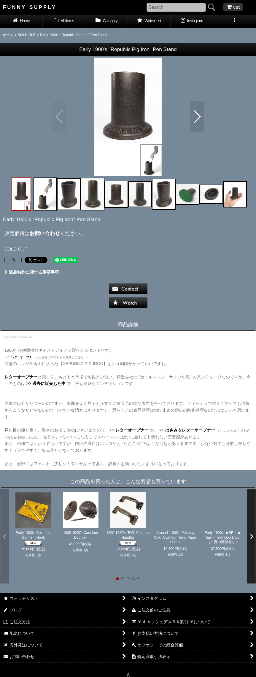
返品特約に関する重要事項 (31, 272)
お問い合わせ (45, 233)
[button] (234, 21)
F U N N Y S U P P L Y (29, 7)
